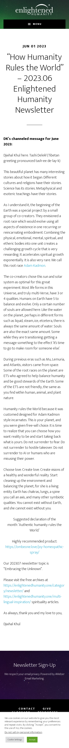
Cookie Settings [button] (15, 740)
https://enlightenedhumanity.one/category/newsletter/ (34, 588)
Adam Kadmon (34, 266)
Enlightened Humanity (34, 10)
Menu (37, 24)
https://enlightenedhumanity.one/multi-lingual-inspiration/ (32, 599)
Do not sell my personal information (23, 732)
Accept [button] (32, 740)
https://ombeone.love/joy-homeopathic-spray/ (34, 550)
